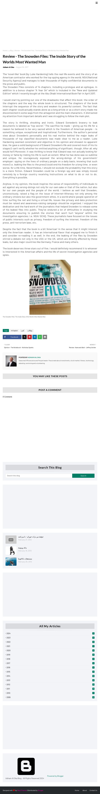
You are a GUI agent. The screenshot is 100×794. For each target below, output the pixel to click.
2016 (50, 667)
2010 (50, 693)
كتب (22, 330)
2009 (50, 697)
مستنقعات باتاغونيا (25, 559)
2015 (50, 672)
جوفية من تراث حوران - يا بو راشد (30, 537)
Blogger (40, 790)
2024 (50, 633)
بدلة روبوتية (22, 548)
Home (5, 50)
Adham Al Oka (8, 67)
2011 (50, 689)
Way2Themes (22, 790)
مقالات (11, 50)
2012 (50, 684)
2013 (50, 680)
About (85, 790)
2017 (50, 663)
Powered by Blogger (35, 776)
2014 (50, 676)
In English (14, 330)
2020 (50, 650)
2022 (50, 642)
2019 (50, 655)
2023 (50, 638)
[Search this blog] (39, 476)
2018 (50, 659)
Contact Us (93, 790)
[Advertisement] (50, 26)
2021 (50, 646)
